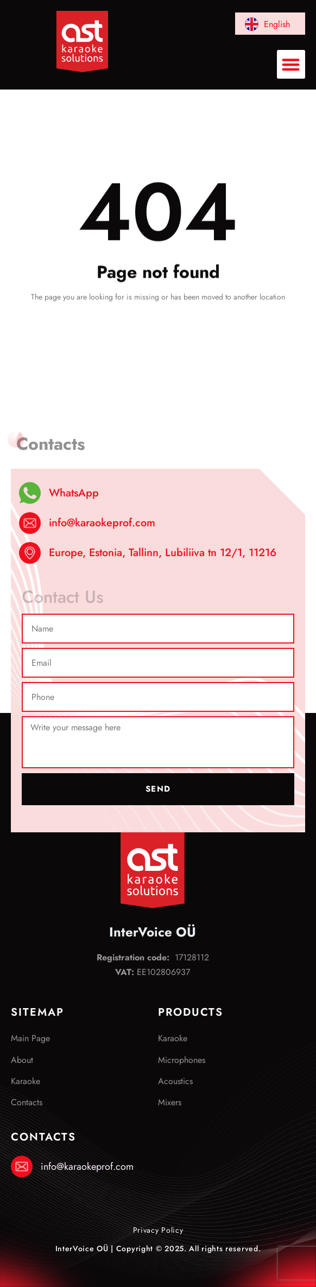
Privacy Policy (158, 1230)
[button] (291, 64)
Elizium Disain (158, 1266)
